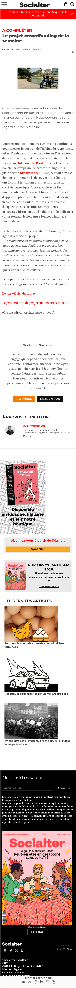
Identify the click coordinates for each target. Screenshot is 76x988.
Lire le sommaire (49, 586)
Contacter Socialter (13, 972)
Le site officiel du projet (18, 293)
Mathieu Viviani (13, 49)
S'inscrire (64, 788)
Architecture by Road (27, 163)
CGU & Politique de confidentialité (22, 966)
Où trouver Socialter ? (15, 960)
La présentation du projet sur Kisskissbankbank (35, 303)
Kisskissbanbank (30, 173)
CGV (5, 963)
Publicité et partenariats (16, 975)
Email (27, 436)
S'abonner (24, 399)
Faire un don (50, 399)
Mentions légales (12, 969)
